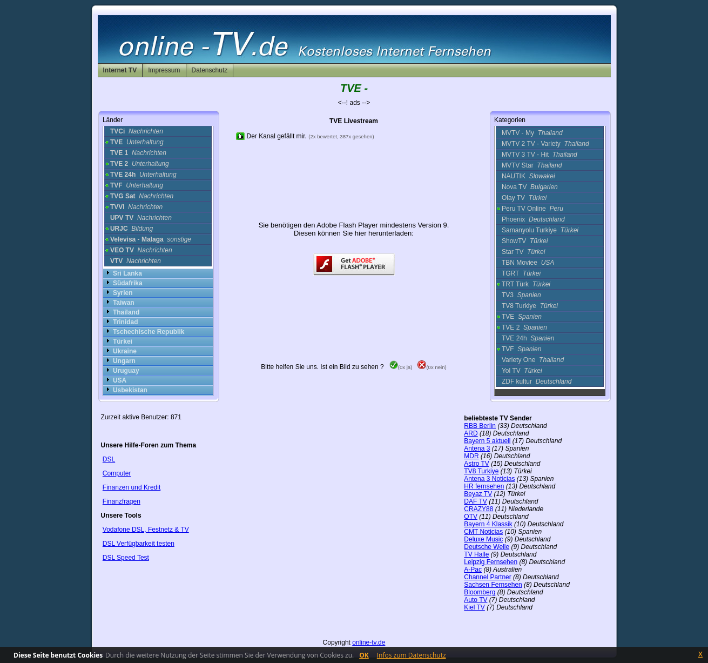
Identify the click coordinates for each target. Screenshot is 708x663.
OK (364, 655)
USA (119, 380)
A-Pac (473, 569)
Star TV (523, 252)
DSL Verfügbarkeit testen (138, 543)
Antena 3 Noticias (489, 479)
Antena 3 (477, 448)
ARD (470, 433)
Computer (117, 473)
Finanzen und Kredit (131, 487)
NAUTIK (528, 176)
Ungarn (124, 361)
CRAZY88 (478, 509)
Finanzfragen (121, 501)
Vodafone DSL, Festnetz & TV (146, 529)
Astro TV (476, 463)
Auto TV (475, 600)
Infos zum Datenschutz (411, 655)
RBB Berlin (480, 426)
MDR (471, 456)
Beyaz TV (478, 494)
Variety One (533, 360)
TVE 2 (524, 327)
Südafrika (128, 283)
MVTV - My (532, 133)
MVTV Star (532, 165)
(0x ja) (401, 367)
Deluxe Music (483, 539)
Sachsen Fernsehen (493, 584)
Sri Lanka (127, 273)
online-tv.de (368, 642)
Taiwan (123, 302)
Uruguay (126, 370)
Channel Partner (487, 577)
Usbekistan (130, 390)
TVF (521, 349)
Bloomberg (479, 592)
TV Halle (476, 554)
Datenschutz (210, 70)
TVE (522, 316)
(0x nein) (431, 367)
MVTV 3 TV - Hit (539, 154)
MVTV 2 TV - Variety (545, 144)
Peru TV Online (532, 208)
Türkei (122, 341)
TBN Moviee (528, 262)
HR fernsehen (484, 486)
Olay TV (524, 198)
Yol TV (522, 370)
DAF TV (475, 501)
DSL (109, 459)
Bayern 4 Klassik (488, 524)
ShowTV (525, 241)
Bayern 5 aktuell (487, 441)
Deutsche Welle (486, 547)
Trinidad (125, 322)
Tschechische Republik (149, 332)
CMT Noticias (483, 531)
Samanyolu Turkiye (540, 230)
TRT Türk (526, 284)
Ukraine (125, 351)
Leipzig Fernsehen (490, 562)
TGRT (521, 273)
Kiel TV (474, 607)
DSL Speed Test (126, 557)
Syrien (123, 293)
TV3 (521, 295)
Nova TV (530, 187)
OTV (470, 516)
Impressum (164, 70)
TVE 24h (528, 338)
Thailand (126, 312)
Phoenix (533, 219)
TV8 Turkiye (530, 306)
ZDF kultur (536, 381)
